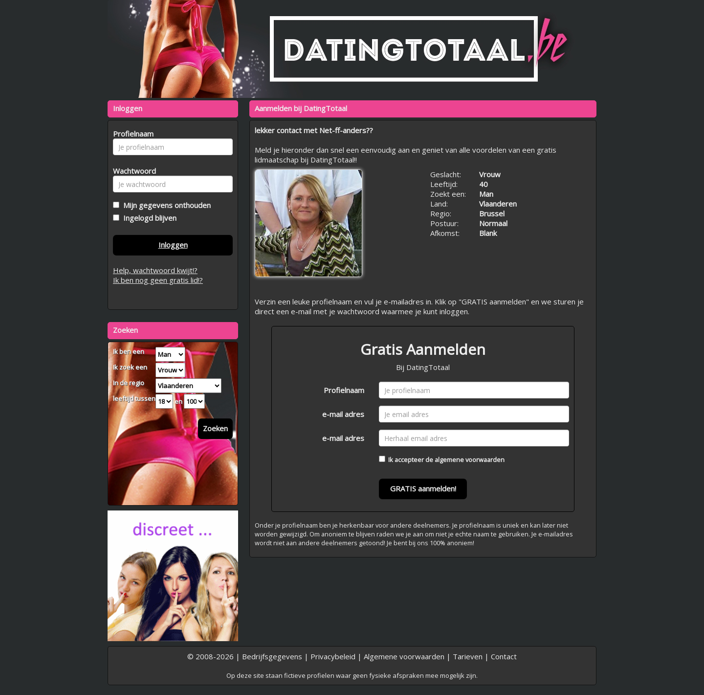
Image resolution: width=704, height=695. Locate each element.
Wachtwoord (132, 171)
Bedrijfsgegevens (272, 656)
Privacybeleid (332, 656)
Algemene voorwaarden (404, 656)
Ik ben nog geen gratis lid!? (158, 280)
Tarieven (468, 656)
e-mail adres (343, 414)
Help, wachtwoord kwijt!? (155, 270)
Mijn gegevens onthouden (165, 205)
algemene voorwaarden (470, 459)
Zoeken (215, 428)
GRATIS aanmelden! (423, 488)
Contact (504, 656)
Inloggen (173, 245)
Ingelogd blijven (147, 218)
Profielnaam (344, 390)
